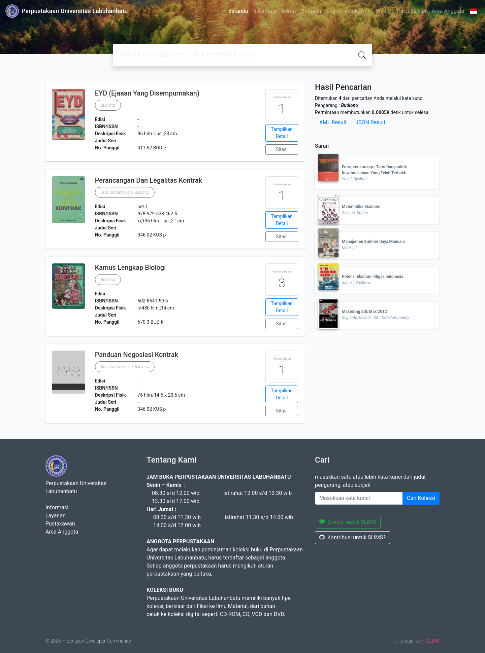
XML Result (333, 122)
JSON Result (370, 122)
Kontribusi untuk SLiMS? (352, 537)
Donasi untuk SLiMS (347, 522)
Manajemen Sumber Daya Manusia (373, 241)
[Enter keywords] (359, 498)
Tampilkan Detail (282, 132)
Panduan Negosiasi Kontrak (136, 355)
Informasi (264, 11)
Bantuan (311, 11)
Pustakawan (411, 11)
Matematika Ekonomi (361, 206)
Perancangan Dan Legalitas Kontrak (148, 180)
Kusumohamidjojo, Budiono (125, 192)
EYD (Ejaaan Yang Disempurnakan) (147, 93)
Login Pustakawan (348, 11)
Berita (289, 11)
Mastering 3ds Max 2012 (364, 311)
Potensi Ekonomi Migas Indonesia (372, 276)
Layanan (55, 515)
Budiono (108, 105)
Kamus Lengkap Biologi (130, 267)
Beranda (238, 11)
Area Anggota (448, 11)
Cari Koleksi (421, 498)
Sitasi (282, 149)
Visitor (383, 11)
